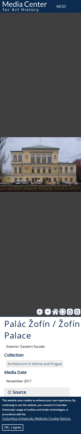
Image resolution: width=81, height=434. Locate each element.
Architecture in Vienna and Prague (35, 363)
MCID (61, 6)
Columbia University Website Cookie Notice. (36, 419)
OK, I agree (12, 427)
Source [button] (19, 392)
